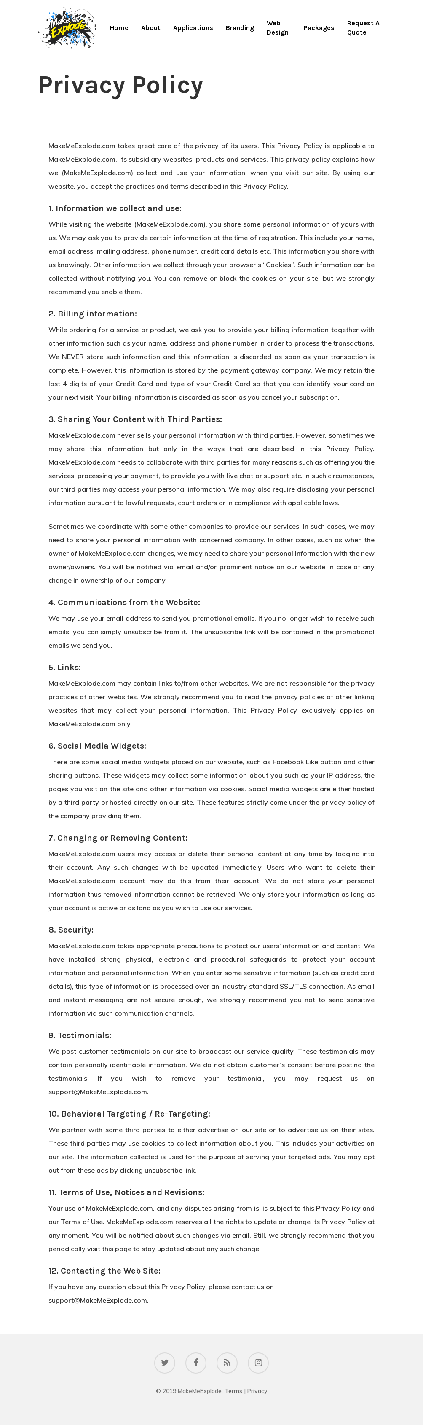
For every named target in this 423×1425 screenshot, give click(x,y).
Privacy (257, 1391)
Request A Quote (363, 27)
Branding (240, 28)
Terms (233, 1391)
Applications (193, 28)
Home (119, 28)
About (151, 28)
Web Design (278, 27)
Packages (319, 28)
